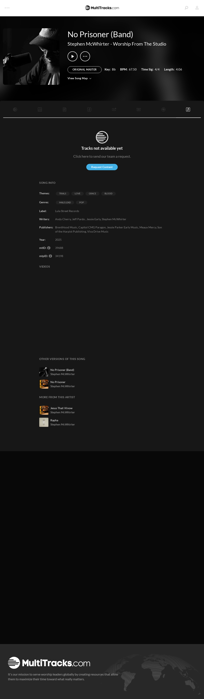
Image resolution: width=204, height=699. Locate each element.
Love (77, 193)
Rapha (54, 420)
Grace (92, 193)
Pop (81, 202)
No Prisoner (58, 382)
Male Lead (65, 202)
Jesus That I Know (61, 408)
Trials (62, 193)
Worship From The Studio (139, 44)
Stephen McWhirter (88, 44)
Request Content (102, 167)
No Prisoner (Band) (62, 369)
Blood (108, 193)
